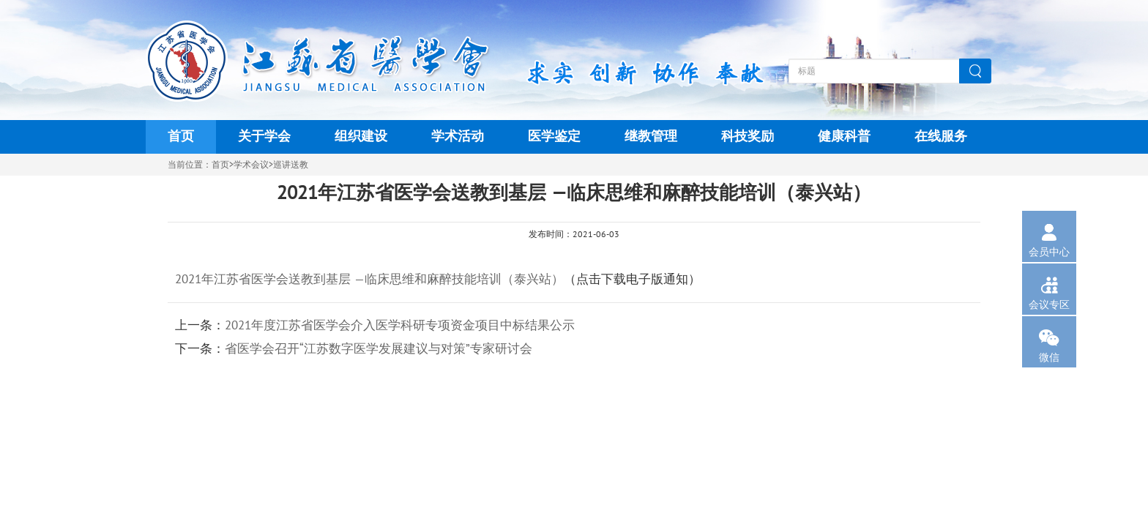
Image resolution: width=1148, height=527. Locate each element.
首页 (181, 136)
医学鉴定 (554, 136)
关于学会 (264, 136)
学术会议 (251, 165)
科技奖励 (747, 136)
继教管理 (651, 136)
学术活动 (457, 136)
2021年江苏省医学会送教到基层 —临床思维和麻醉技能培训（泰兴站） (369, 279)
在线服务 (940, 136)
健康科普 (844, 136)
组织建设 (361, 136)
